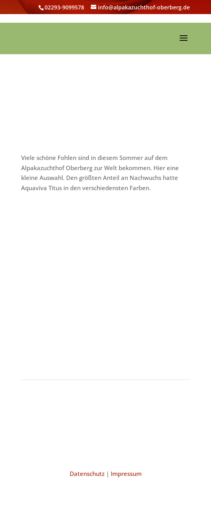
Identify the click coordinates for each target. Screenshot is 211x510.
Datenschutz (87, 473)
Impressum (126, 473)
